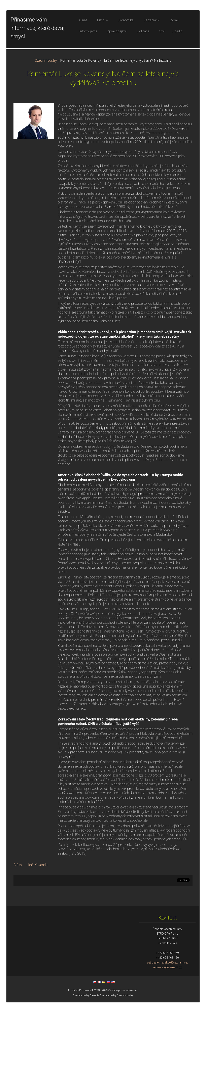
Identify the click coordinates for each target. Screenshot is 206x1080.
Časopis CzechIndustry (103, 1073)
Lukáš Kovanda (36, 943)
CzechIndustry (46, 138)
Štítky (17, 943)
